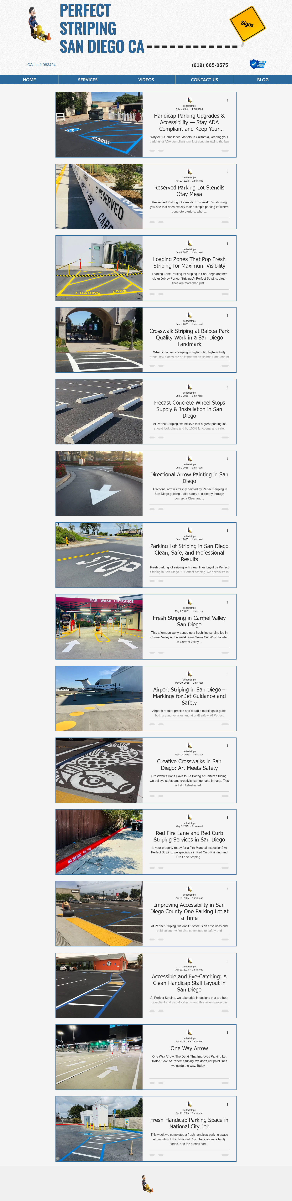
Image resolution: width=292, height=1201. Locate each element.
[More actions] (228, 100)
